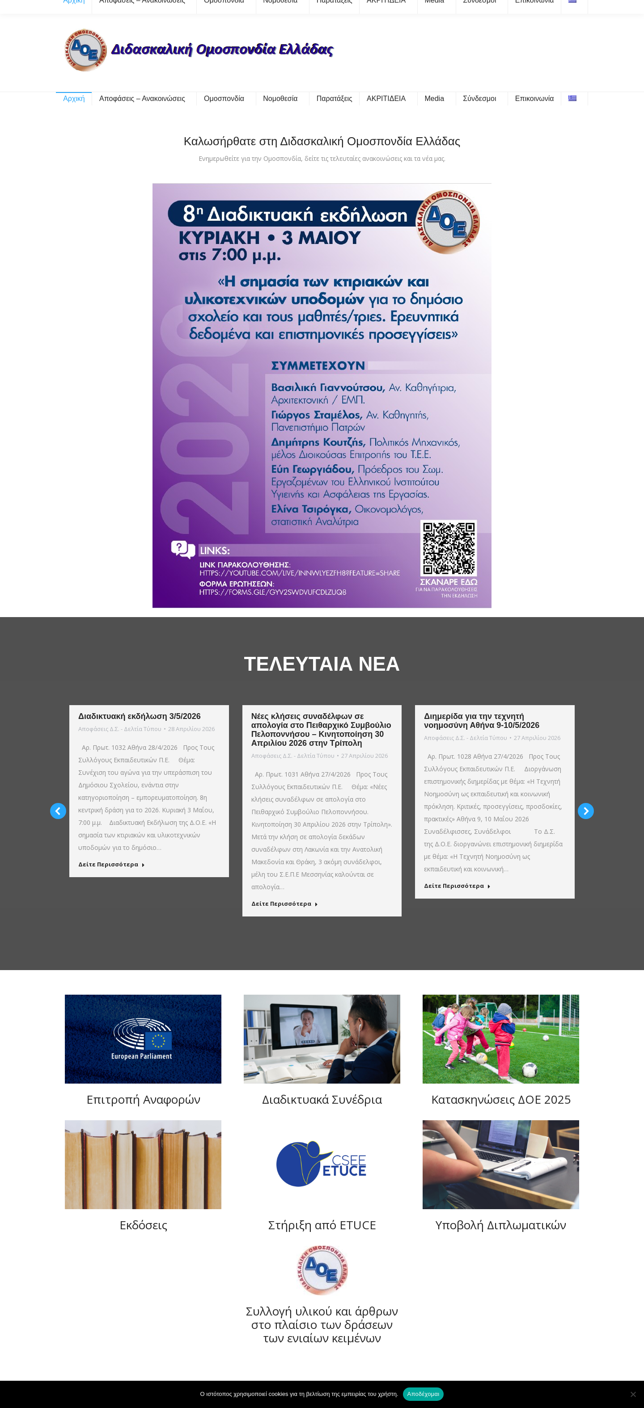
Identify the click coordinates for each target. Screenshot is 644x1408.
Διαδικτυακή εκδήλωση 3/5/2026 (139, 716)
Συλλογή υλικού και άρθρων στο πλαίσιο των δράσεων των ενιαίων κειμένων (322, 1324)
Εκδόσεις (143, 1225)
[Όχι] (632, 1394)
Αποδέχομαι (423, 1394)
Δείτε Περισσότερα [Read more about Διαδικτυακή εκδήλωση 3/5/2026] (111, 864)
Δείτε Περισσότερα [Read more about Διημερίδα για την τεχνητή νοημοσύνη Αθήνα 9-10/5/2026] (457, 886)
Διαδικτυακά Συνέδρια (322, 1099)
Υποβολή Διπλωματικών (501, 1225)
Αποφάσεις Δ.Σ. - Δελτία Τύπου (119, 729)
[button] (58, 811)
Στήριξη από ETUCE (322, 1225)
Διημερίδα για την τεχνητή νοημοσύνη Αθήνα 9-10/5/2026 (481, 721)
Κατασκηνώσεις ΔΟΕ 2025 (501, 1099)
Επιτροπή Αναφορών (143, 1099)
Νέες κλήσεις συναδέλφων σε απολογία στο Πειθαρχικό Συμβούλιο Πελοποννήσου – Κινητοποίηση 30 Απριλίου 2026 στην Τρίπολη (321, 730)
